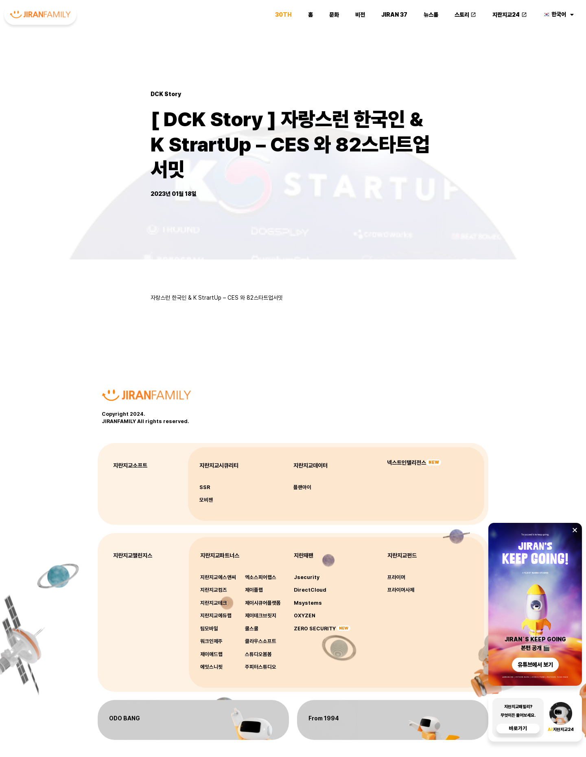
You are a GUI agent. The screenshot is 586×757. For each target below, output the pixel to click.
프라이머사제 (400, 590)
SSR (204, 487)
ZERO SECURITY (315, 628)
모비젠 (206, 500)
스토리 (466, 14)
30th (283, 14)
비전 (360, 14)
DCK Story (166, 94)
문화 (334, 14)
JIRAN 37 (394, 14)
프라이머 (396, 577)
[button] (575, 530)
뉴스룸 (431, 14)
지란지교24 (509, 14)
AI (550, 729)
